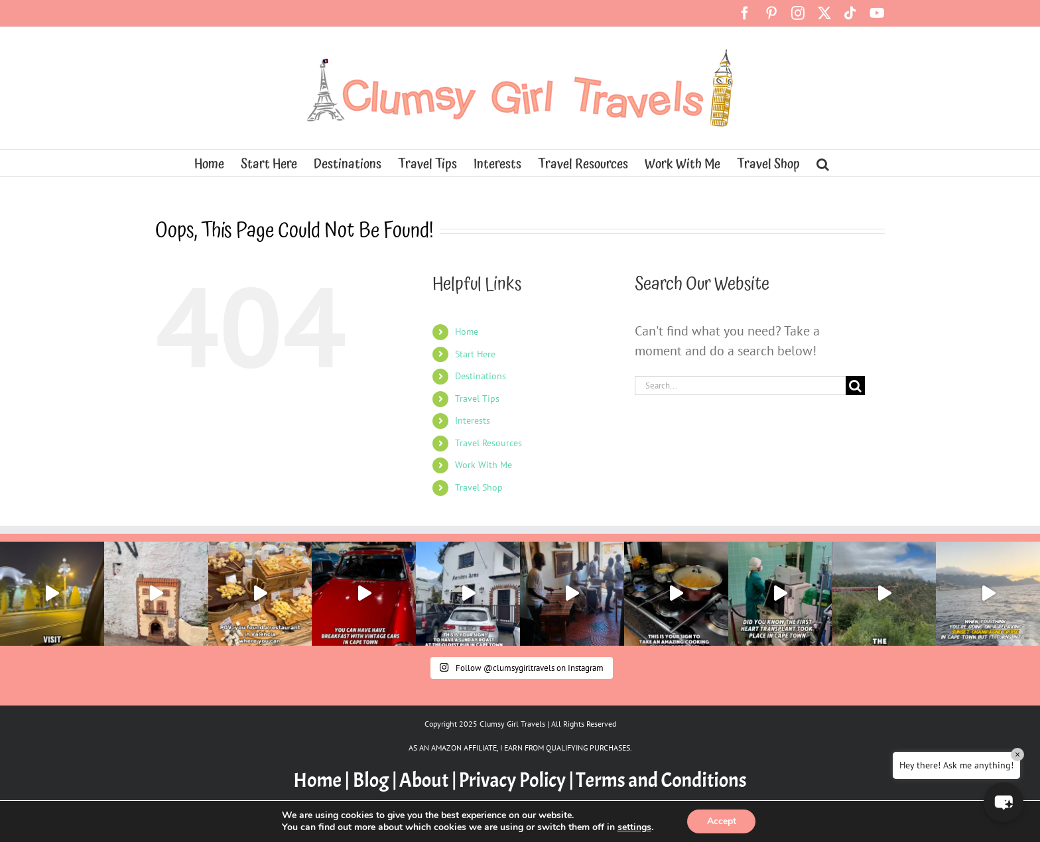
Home (466, 331)
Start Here (475, 354)
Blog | (375, 780)
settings (634, 827)
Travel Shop (479, 487)
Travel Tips (477, 398)
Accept (721, 821)
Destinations (480, 376)
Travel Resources (488, 443)
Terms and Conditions (661, 780)
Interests (472, 420)
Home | (322, 780)
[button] (822, 163)
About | (428, 780)
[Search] (855, 385)
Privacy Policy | (516, 780)
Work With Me (483, 465)
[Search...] (740, 385)
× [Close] (1017, 754)
